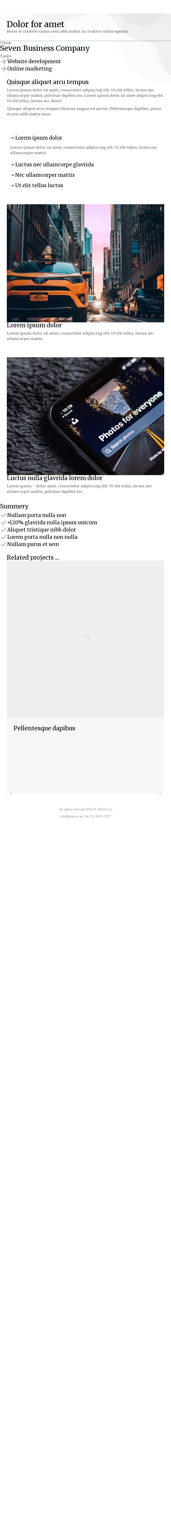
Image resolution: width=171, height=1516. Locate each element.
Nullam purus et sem (33, 544)
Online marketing (29, 69)
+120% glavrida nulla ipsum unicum (52, 522)
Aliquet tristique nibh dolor (41, 530)
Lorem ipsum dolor (38, 137)
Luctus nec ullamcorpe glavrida (54, 164)
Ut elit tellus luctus (39, 185)
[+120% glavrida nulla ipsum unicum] (3, 522)
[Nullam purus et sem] (3, 544)
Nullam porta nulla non (36, 515)
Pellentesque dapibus (44, 728)
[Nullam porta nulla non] (3, 515)
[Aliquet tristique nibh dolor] (3, 529)
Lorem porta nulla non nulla (42, 537)
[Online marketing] (3, 68)
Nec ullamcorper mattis (45, 174)
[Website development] (3, 61)
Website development (34, 61)
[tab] (85, 138)
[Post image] (85, 639)
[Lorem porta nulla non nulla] (3, 537)
